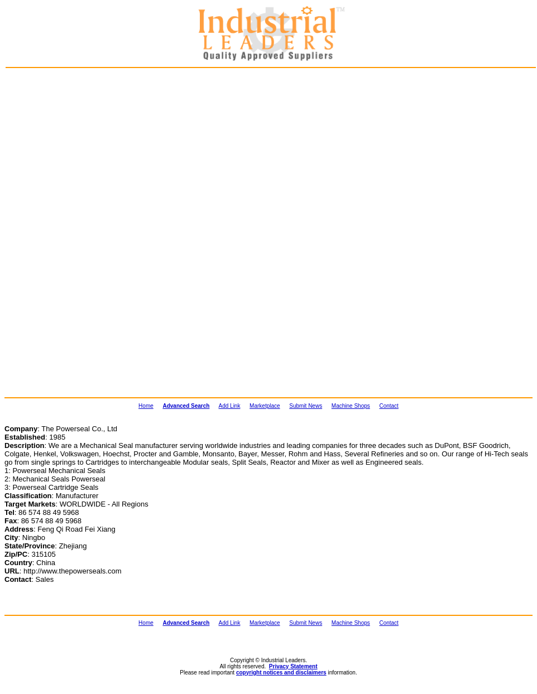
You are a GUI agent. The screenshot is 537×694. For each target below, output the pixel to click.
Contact (388, 406)
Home (146, 406)
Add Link (230, 406)
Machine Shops (351, 406)
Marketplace (265, 406)
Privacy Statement (293, 666)
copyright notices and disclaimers (281, 672)
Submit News (305, 406)
